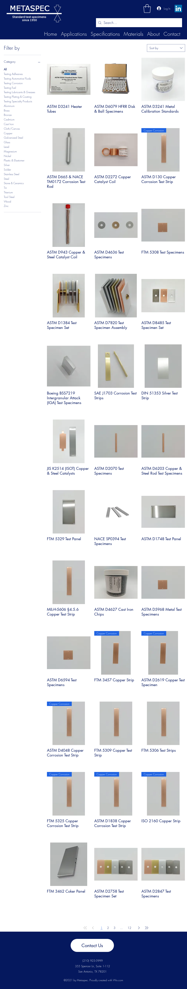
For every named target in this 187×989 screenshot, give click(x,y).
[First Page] (85, 928)
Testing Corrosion (13, 83)
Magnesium (10, 151)
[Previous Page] (93, 928)
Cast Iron (9, 124)
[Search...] (139, 22)
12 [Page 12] (129, 928)
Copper (8, 133)
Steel (6, 178)
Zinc (6, 206)
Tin (5, 187)
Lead (6, 147)
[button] (147, 8)
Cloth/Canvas (12, 128)
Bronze (8, 115)
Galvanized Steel (13, 137)
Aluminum (9, 106)
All (5, 69)
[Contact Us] (92, 945)
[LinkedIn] (178, 8)
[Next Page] (139, 928)
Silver (7, 165)
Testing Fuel (10, 87)
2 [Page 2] (108, 928)
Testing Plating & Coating (17, 96)
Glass (7, 142)
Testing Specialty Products (18, 101)
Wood (7, 201)
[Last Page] (146, 928)
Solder (7, 169)
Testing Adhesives (13, 74)
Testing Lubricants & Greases (19, 92)
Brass (7, 110)
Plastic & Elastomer (14, 160)
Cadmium (9, 119)
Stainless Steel (11, 174)
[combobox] (166, 48)
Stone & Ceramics (14, 183)
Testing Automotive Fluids (17, 78)
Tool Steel (9, 197)
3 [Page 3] (114, 928)
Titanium (8, 192)
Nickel (7, 156)
